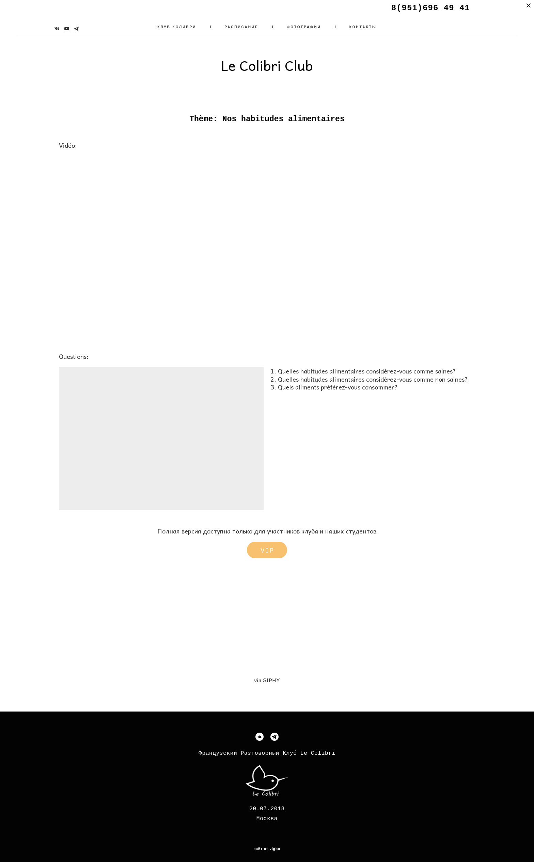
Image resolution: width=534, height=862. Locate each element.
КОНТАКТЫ (363, 25)
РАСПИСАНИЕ (241, 25)
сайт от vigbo (267, 845)
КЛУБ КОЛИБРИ (176, 25)
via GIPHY (267, 676)
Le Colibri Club (267, 63)
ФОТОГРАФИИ (304, 25)
